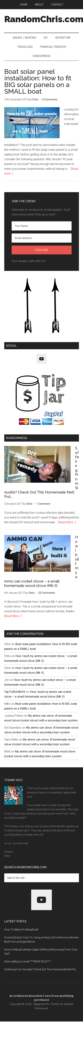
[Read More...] (67, 522)
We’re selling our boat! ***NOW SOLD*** (27, 961)
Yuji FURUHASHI (14, 692)
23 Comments (46, 592)
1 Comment (43, 503)
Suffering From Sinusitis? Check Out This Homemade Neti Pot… (40, 969)
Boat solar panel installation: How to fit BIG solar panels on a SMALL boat (37, 81)
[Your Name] (42, 226)
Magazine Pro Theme (46, 1004)
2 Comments (49, 99)
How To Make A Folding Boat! (21, 929)
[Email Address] (42, 238)
